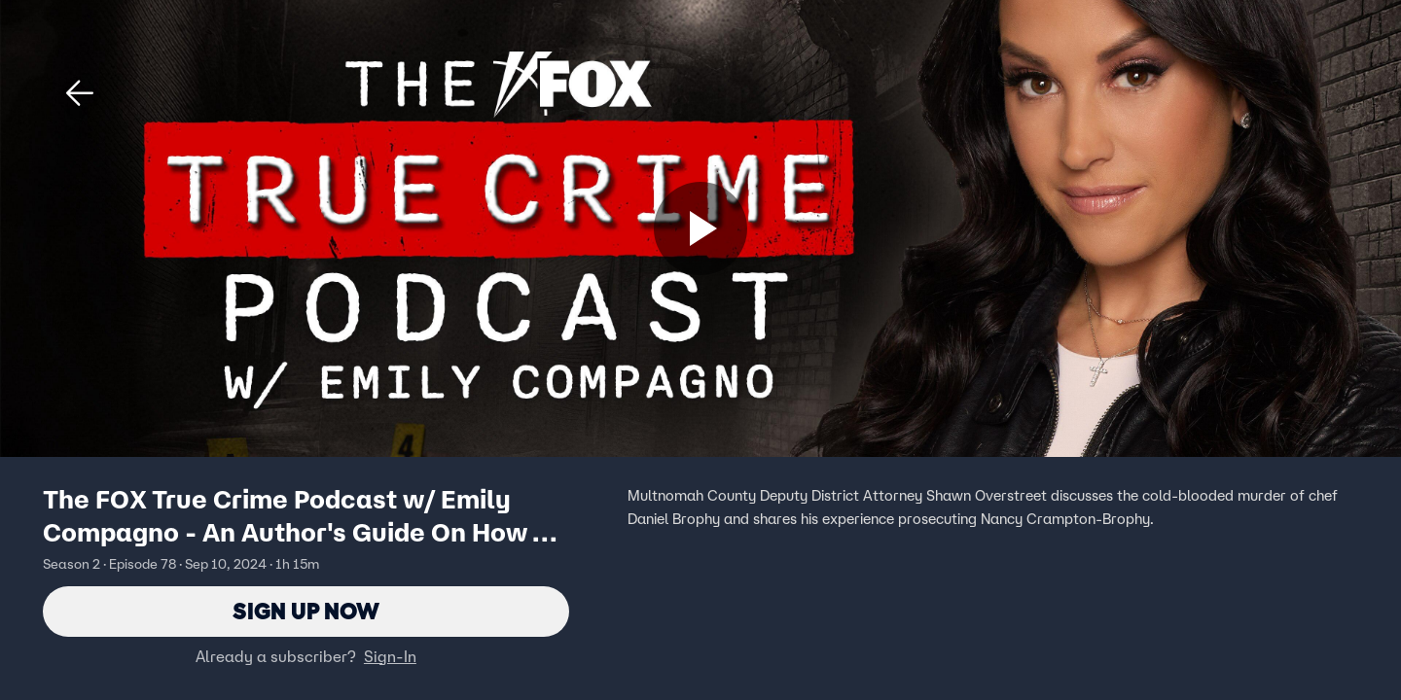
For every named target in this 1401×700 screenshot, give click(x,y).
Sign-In (390, 656)
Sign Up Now (306, 611)
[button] (79, 93)
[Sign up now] (700, 228)
